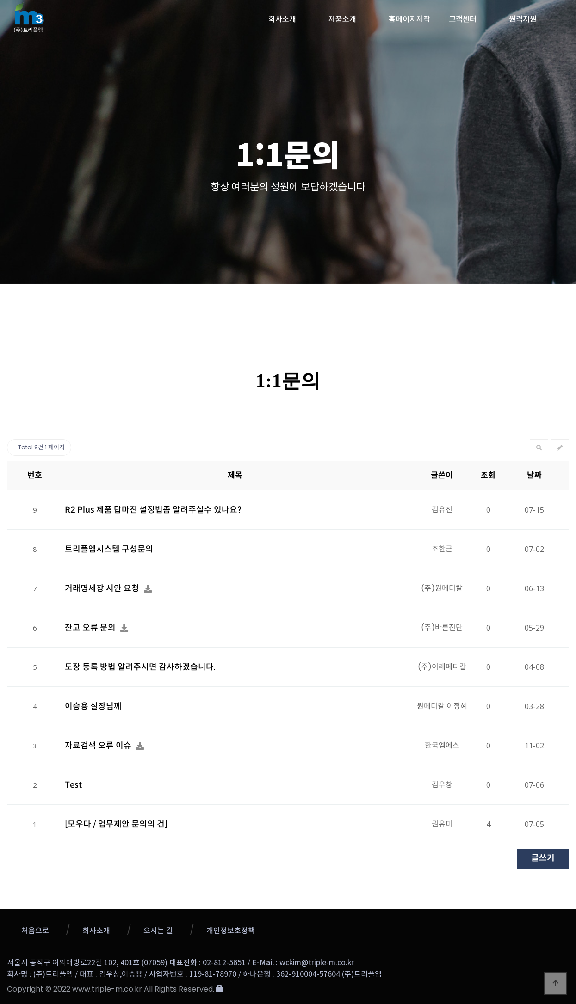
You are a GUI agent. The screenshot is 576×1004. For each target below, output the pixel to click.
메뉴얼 (513, 302)
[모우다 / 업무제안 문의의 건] (116, 824)
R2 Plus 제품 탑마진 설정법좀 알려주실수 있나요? (153, 510)
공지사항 (135, 302)
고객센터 (463, 18)
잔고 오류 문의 (91, 628)
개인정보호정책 (230, 931)
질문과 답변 (286, 310)
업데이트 (211, 302)
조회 (488, 475)
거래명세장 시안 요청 (103, 588)
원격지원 (523, 18)
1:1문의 (362, 302)
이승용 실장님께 (93, 706)
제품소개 (342, 18)
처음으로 (35, 931)
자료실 (437, 302)
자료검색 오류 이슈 (99, 746)
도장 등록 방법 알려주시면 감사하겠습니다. (140, 667)
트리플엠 (90, 17)
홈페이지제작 (409, 18)
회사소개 (282, 18)
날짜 (534, 475)
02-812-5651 (224, 963)
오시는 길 (158, 931)
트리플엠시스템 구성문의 (109, 549)
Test (73, 785)
